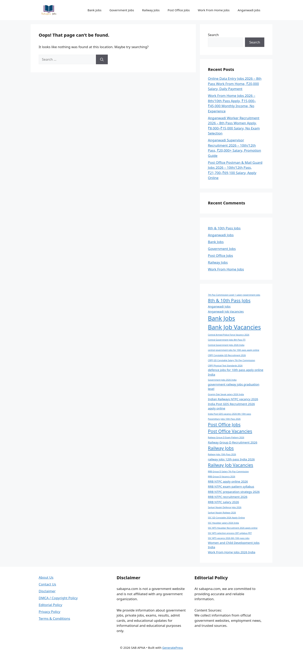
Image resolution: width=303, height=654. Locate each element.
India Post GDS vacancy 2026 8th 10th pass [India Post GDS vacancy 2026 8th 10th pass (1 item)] (229, 414)
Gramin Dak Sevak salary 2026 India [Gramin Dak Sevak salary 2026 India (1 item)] (226, 394)
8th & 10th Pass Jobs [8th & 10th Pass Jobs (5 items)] (229, 300)
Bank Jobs (94, 10)
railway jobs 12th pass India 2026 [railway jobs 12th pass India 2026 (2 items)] (231, 459)
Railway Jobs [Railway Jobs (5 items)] (221, 448)
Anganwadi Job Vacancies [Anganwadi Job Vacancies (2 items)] (226, 311)
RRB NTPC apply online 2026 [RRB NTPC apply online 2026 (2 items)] (228, 481)
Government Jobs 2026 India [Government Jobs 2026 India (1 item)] (222, 379)
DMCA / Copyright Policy (58, 598)
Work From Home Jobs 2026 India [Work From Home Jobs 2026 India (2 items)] (231, 552)
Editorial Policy (50, 604)
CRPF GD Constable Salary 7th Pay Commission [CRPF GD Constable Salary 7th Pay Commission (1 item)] (231, 360)
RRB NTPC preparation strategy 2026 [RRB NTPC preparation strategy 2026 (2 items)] (234, 492)
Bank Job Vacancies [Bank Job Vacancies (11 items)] (234, 327)
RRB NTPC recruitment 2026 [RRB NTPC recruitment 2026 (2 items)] (227, 497)
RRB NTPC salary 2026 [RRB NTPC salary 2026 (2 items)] (223, 502)
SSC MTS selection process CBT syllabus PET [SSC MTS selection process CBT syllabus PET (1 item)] (230, 533)
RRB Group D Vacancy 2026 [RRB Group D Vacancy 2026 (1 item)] (221, 476)
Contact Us (47, 584)
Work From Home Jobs (214, 10)
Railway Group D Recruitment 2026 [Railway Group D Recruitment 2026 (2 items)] (232, 442)
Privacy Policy (49, 611)
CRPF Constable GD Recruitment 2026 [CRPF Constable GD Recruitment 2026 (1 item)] (227, 355)
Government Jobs (121, 10)
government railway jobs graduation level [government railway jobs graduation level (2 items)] (233, 386)
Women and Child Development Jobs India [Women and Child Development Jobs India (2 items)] (233, 545)
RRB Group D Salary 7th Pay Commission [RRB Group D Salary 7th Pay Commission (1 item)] (228, 471)
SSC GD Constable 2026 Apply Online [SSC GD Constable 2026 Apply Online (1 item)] (226, 517)
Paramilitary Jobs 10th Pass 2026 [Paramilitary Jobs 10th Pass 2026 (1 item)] (224, 419)
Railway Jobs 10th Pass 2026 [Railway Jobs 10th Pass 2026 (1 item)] (222, 454)
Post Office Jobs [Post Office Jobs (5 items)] (224, 424)
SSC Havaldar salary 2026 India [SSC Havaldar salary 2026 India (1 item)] (223, 522)
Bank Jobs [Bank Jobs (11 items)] (221, 318)
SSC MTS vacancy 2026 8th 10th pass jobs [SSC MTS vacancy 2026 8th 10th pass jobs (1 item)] (228, 538)
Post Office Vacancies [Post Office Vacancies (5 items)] (230, 431)
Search (213, 34)
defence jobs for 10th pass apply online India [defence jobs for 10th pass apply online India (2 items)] (235, 372)
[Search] (102, 59)
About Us (46, 577)
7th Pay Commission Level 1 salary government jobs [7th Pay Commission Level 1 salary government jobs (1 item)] (234, 294)
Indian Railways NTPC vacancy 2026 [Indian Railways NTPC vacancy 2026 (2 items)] (233, 399)
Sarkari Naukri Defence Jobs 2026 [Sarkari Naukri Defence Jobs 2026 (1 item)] (224, 507)
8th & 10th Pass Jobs (224, 228)
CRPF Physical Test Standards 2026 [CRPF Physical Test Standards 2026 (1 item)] (225, 365)
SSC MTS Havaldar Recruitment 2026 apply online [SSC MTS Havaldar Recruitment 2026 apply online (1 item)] (232, 528)
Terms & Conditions (54, 618)
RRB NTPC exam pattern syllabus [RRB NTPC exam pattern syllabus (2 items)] (231, 486)
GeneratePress (172, 648)
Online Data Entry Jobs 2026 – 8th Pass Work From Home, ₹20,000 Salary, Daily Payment (234, 83)
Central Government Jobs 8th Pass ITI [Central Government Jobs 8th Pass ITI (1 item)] (226, 339)
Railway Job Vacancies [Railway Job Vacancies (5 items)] (230, 465)
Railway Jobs (151, 10)
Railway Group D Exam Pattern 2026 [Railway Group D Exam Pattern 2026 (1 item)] (226, 437)
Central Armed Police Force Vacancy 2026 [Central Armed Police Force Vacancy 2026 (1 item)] (228, 334)
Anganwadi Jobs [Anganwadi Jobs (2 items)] (219, 306)
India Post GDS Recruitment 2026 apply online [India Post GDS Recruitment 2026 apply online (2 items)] (231, 406)
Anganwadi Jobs (249, 10)
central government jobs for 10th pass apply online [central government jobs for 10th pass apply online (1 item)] (233, 350)
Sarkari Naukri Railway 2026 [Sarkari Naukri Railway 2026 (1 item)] (222, 512)
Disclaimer (47, 591)
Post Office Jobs (179, 10)
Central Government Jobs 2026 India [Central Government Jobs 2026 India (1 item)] (226, 345)
